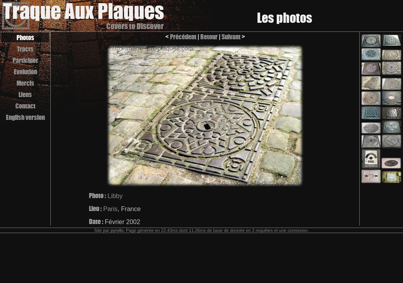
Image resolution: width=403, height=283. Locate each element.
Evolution (25, 72)
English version (25, 117)
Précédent (183, 37)
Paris (110, 209)
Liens (25, 94)
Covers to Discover (135, 26)
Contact (25, 106)
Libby (114, 196)
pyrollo (117, 230)
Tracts (25, 49)
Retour (209, 37)
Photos (25, 37)
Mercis (25, 83)
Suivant (231, 37)
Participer (25, 60)
